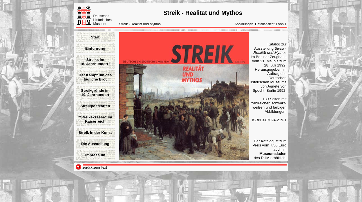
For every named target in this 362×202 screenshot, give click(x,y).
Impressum (95, 155)
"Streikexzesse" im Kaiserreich (95, 119)
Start (95, 37)
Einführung (95, 48)
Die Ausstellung (95, 144)
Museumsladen (272, 154)
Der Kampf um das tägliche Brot (95, 77)
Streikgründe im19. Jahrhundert (95, 92)
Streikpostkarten (95, 106)
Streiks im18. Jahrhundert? (95, 62)
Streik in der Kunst (95, 132)
